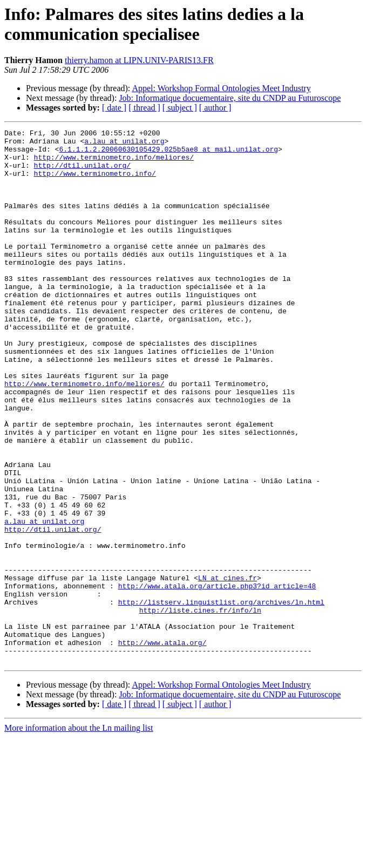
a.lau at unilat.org (124, 144)
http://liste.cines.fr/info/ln (200, 707)
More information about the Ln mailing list (78, 834)
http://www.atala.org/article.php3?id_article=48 (217, 678)
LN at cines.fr (227, 668)
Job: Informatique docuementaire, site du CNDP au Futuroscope (230, 97)
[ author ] (215, 107)
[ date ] (114, 107)
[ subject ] (179, 107)
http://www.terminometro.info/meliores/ (114, 163)
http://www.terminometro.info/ (95, 183)
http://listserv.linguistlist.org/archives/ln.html (221, 697)
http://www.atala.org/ (162, 746)
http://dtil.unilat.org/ (82, 173)
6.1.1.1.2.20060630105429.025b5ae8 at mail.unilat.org (168, 154)
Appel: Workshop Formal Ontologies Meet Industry (221, 88)
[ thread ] (144, 107)
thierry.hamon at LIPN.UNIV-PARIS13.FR (139, 60)
